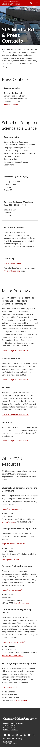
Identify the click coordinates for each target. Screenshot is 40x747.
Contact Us (14, 729)
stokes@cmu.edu (8, 522)
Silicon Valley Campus (10, 743)
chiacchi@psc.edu (20, 700)
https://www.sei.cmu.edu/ (12, 590)
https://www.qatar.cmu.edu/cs (13, 543)
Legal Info (6, 729)
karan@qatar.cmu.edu (10, 560)
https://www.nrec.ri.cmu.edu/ (13, 642)
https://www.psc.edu (10, 687)
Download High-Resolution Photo (15, 350)
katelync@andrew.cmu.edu (12, 655)
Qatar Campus (7, 742)
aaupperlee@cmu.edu (12, 104)
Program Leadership (12, 271)
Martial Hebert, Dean (12, 263)
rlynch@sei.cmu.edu (21, 603)
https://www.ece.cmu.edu (12, 509)
